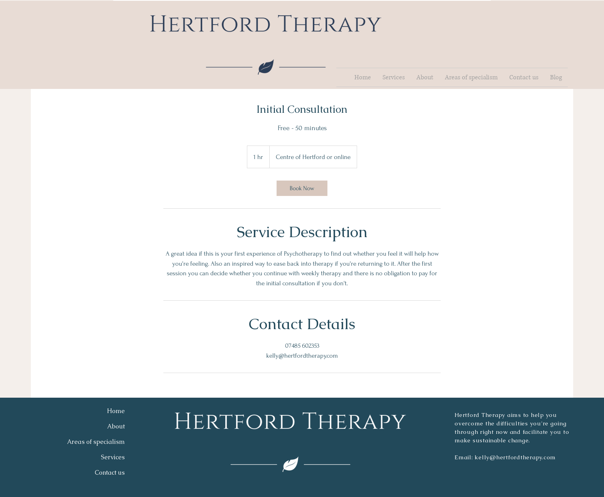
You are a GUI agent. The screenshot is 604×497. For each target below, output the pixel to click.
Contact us (110, 473)
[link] (302, 188)
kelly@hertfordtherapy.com (515, 457)
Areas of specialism (96, 442)
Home (116, 411)
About (116, 426)
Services (113, 457)
